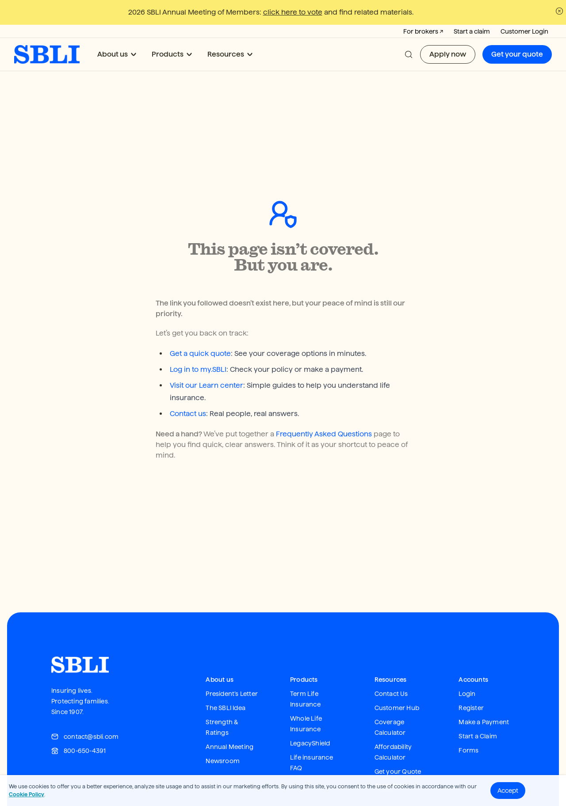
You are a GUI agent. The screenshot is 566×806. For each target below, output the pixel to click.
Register (471, 686)
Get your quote (517, 54)
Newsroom (223, 739)
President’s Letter (232, 672)
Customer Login (524, 31)
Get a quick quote (200, 332)
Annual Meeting (229, 725)
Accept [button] (507, 790)
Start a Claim (478, 714)
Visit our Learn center (206, 363)
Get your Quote (398, 749)
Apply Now (391, 764)
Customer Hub (397, 686)
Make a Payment (484, 700)
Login (467, 672)
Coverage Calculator (390, 705)
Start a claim (472, 31)
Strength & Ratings (222, 705)
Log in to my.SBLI (198, 348)
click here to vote (292, 12)
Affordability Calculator (393, 730)
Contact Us (391, 672)
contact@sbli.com (85, 714)
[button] (408, 54)
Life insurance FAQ (311, 741)
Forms (468, 728)
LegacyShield (310, 721)
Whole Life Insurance (306, 702)
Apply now (447, 54)
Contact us (188, 392)
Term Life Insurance (305, 677)
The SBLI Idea (225, 686)
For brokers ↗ (423, 31)
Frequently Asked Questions (324, 412)
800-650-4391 (78, 729)
